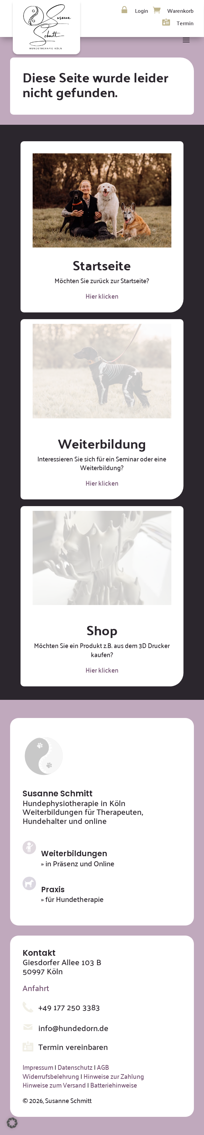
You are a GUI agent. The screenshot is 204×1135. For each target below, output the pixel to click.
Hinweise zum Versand (54, 1085)
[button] (12, 1123)
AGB (103, 1067)
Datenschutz (75, 1067)
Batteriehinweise (113, 1085)
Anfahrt (36, 988)
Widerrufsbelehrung (51, 1076)
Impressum (38, 1067)
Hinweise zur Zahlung (113, 1076)
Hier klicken (102, 296)
